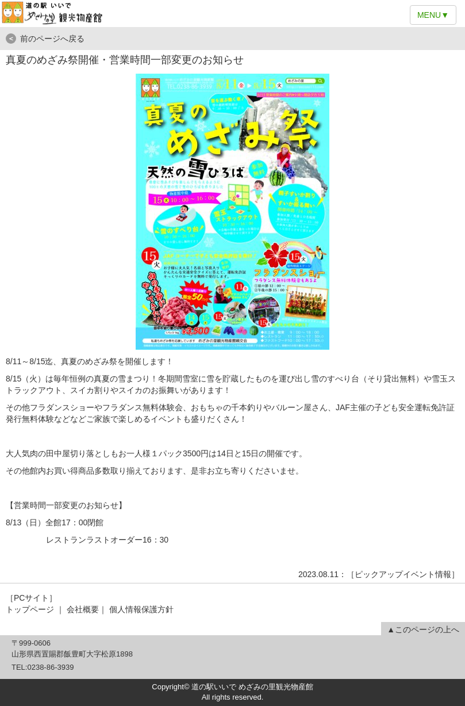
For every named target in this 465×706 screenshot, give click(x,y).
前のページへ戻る (45, 38)
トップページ (30, 609)
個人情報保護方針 (141, 609)
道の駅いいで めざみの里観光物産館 (232, 13)
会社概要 (83, 609)
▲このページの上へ (423, 629)
